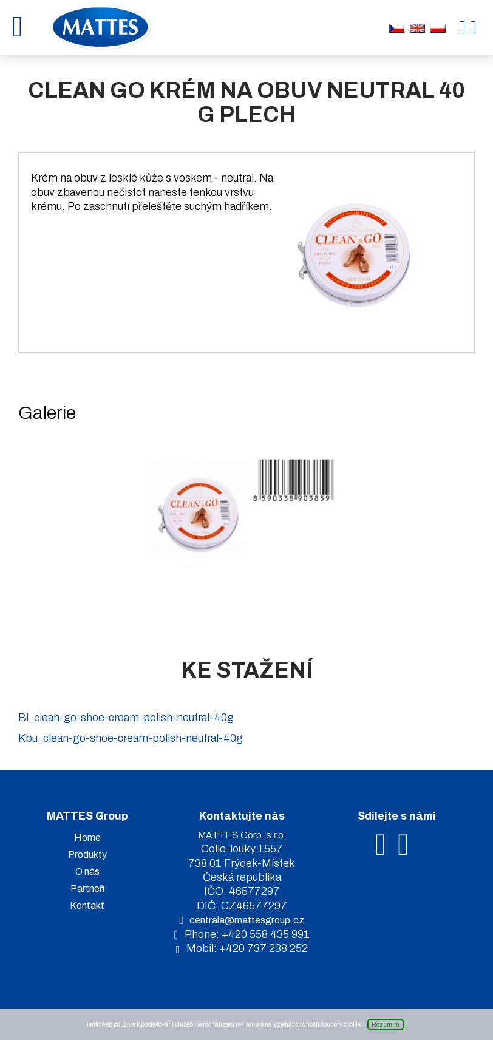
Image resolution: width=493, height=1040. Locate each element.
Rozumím (385, 1024)
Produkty (87, 854)
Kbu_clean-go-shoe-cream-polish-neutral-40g (130, 738)
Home (87, 837)
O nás (87, 871)
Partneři (87, 888)
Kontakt (87, 905)
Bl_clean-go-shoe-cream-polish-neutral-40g (126, 718)
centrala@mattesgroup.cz (246, 920)
